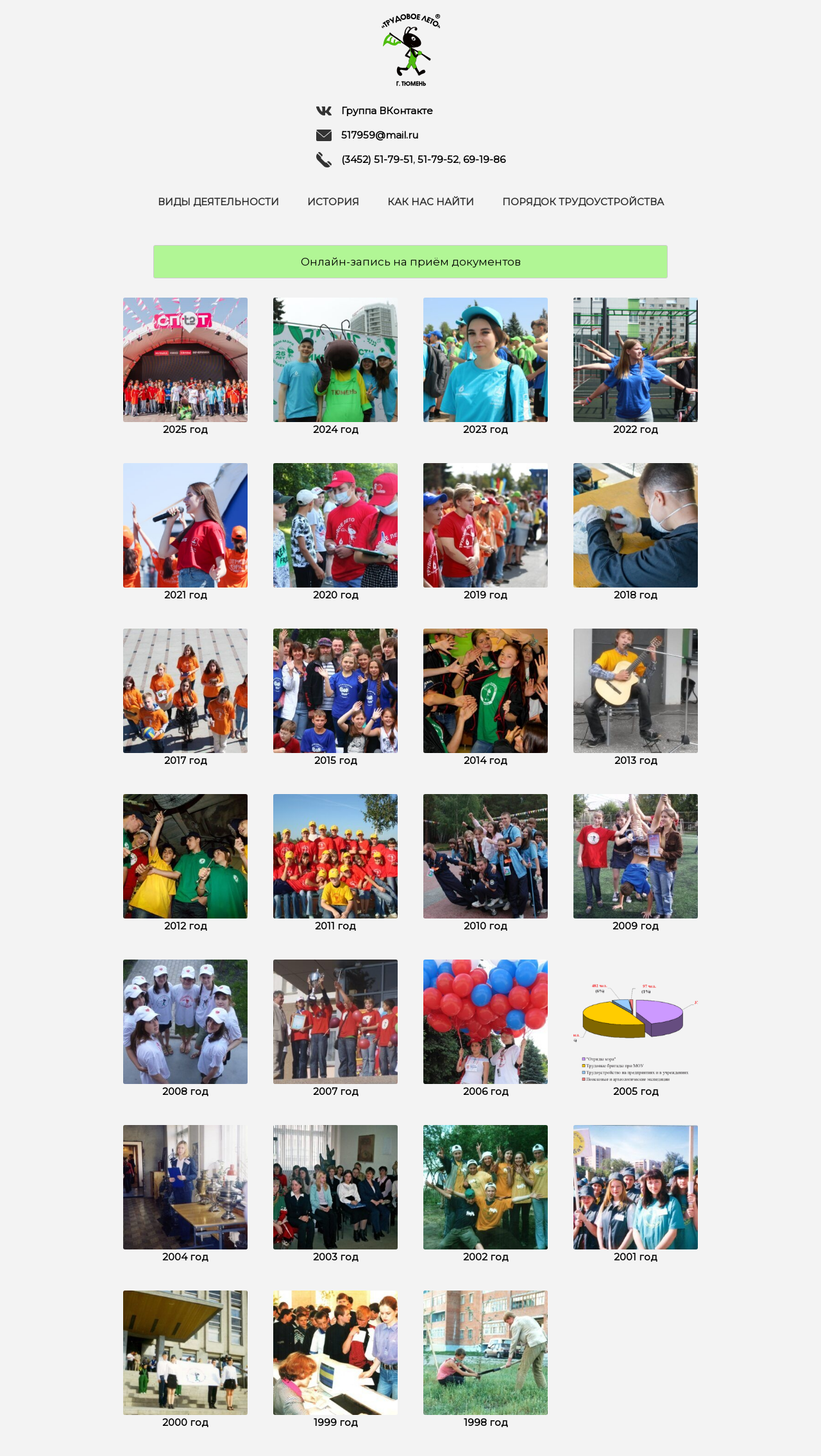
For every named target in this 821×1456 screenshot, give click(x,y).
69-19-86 (484, 159)
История (333, 202)
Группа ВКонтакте (374, 111)
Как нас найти (430, 202)
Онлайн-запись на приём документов (411, 261)
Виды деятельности (218, 202)
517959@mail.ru (367, 135)
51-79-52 (438, 159)
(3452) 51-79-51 (377, 159)
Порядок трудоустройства (583, 202)
